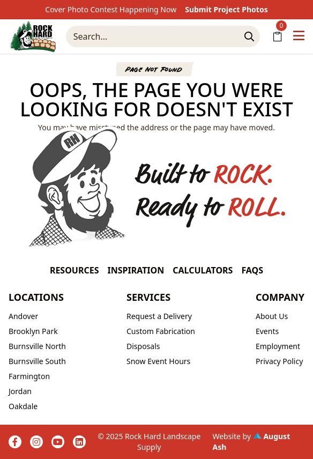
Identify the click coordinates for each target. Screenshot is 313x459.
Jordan (20, 391)
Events (267, 331)
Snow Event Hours (158, 361)
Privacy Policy (279, 361)
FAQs (252, 270)
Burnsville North (37, 346)
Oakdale (23, 406)
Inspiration (135, 270)
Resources (74, 270)
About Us (272, 316)
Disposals (143, 346)
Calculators (203, 270)
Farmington (29, 376)
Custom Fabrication (160, 331)
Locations (36, 297)
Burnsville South (37, 361)
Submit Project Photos (226, 9)
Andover (23, 316)
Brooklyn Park (33, 331)
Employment (278, 346)
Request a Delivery (159, 316)
